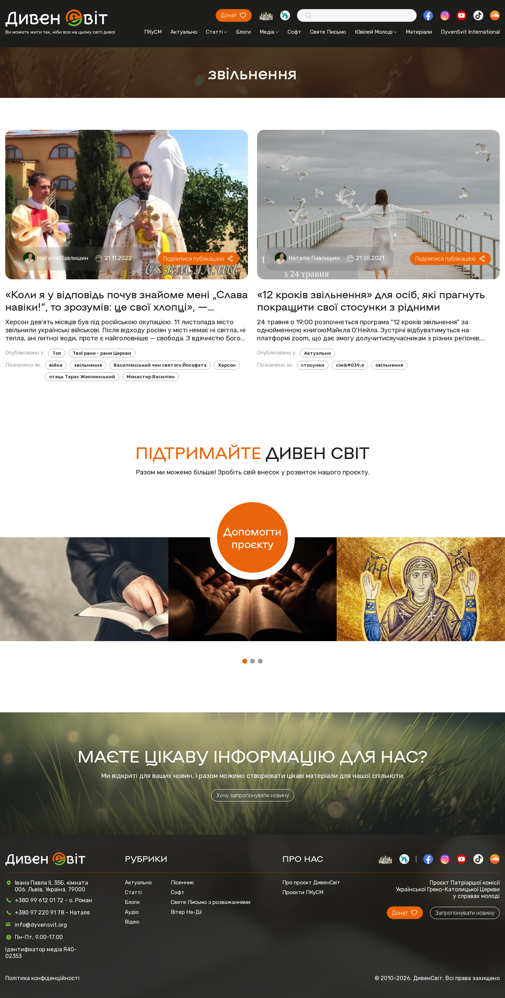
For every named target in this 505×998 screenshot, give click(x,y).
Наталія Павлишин (62, 258)
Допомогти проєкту (252, 537)
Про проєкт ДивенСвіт (311, 882)
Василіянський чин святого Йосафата (160, 365)
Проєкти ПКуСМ (302, 892)
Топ (56, 353)
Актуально (183, 32)
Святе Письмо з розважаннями (210, 902)
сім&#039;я (350, 365)
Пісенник (182, 882)
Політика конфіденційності (42, 978)
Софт (294, 32)
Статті (216, 32)
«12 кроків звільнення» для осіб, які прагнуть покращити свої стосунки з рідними (371, 300)
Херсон (227, 365)
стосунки (312, 365)
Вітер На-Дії (186, 912)
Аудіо (132, 912)
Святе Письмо (328, 32)
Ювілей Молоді (376, 32)
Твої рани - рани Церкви (102, 353)
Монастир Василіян (151, 376)
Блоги (243, 32)
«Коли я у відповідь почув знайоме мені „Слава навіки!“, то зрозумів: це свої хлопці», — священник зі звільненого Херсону (126, 300)
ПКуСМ (153, 32)
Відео (132, 922)
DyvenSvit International (470, 32)
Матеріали (419, 32)
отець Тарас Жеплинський (82, 376)
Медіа (269, 32)
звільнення (88, 365)
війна (55, 365)
